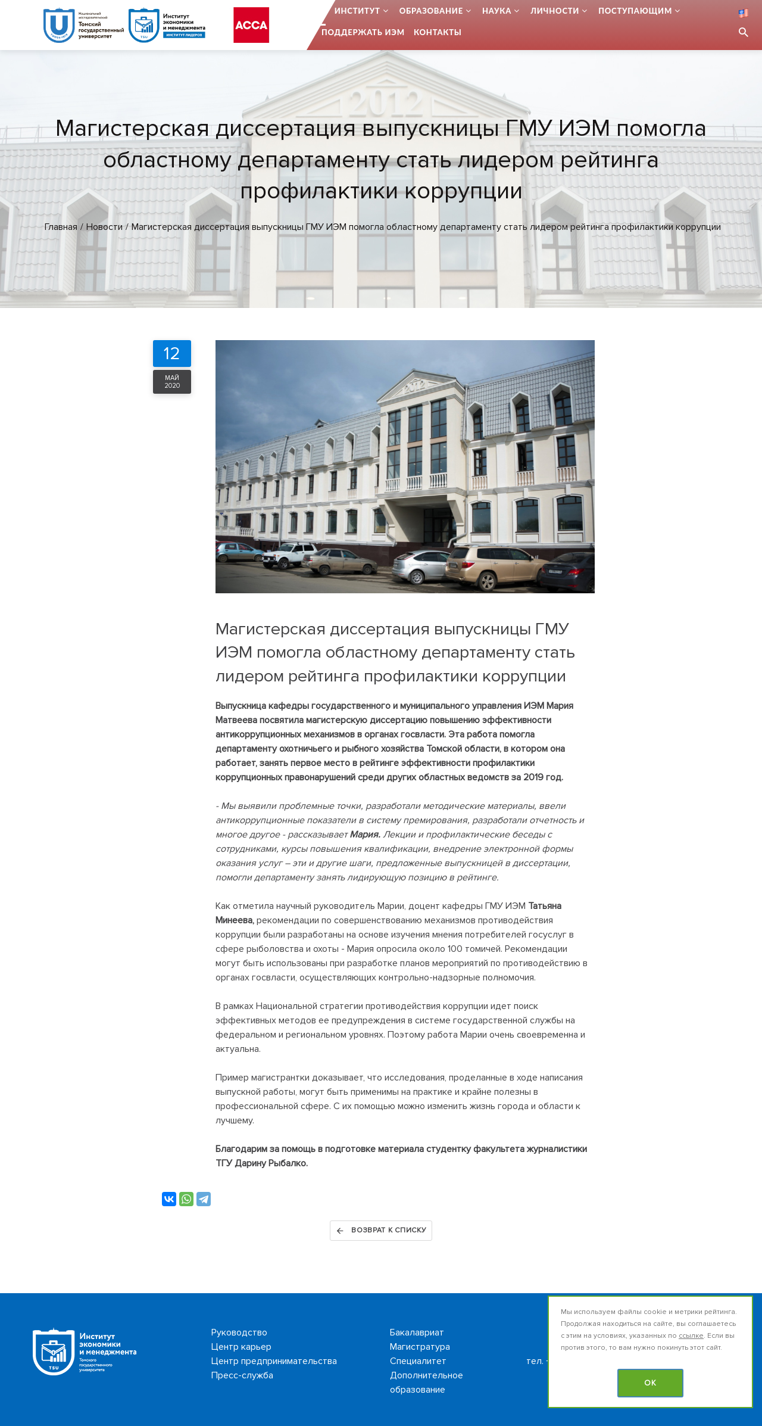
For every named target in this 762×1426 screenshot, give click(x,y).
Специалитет (418, 1361)
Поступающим (635, 10)
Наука (496, 10)
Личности (554, 10)
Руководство (239, 1332)
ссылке (691, 1335)
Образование (431, 10)
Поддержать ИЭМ (363, 32)
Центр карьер (241, 1347)
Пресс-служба (242, 1375)
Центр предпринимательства (274, 1361)
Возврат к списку (380, 1231)
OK (650, 1383)
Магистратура (420, 1347)
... (322, 10)
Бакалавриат (417, 1332)
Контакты (438, 32)
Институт (357, 10)
